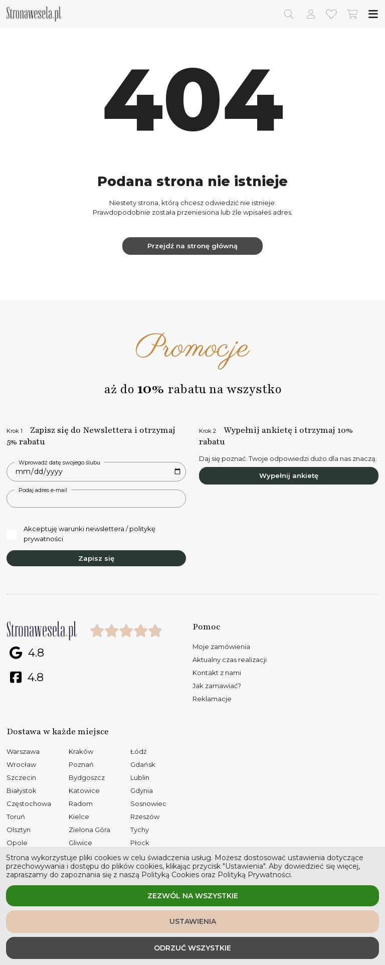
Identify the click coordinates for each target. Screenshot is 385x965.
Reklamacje (212, 699)
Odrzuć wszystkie (192, 947)
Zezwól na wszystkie (192, 895)
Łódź (138, 751)
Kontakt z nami (216, 673)
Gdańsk (142, 764)
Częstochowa (29, 803)
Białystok (22, 790)
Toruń (16, 817)
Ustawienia (192, 921)
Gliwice (80, 843)
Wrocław (21, 764)
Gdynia (141, 790)
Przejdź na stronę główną (192, 246)
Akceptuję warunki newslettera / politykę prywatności (81, 534)
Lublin (139, 777)
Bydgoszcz (87, 777)
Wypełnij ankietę (288, 475)
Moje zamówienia (221, 646)
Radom (81, 803)
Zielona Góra (89, 830)
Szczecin (21, 777)
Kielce (79, 817)
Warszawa (23, 751)
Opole (17, 843)
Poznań (81, 764)
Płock (139, 843)
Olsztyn (19, 830)
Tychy (139, 830)
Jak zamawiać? (216, 686)
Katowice (84, 790)
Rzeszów (144, 817)
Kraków (81, 751)
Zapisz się (96, 558)
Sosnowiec (148, 803)
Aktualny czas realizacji (229, 660)
